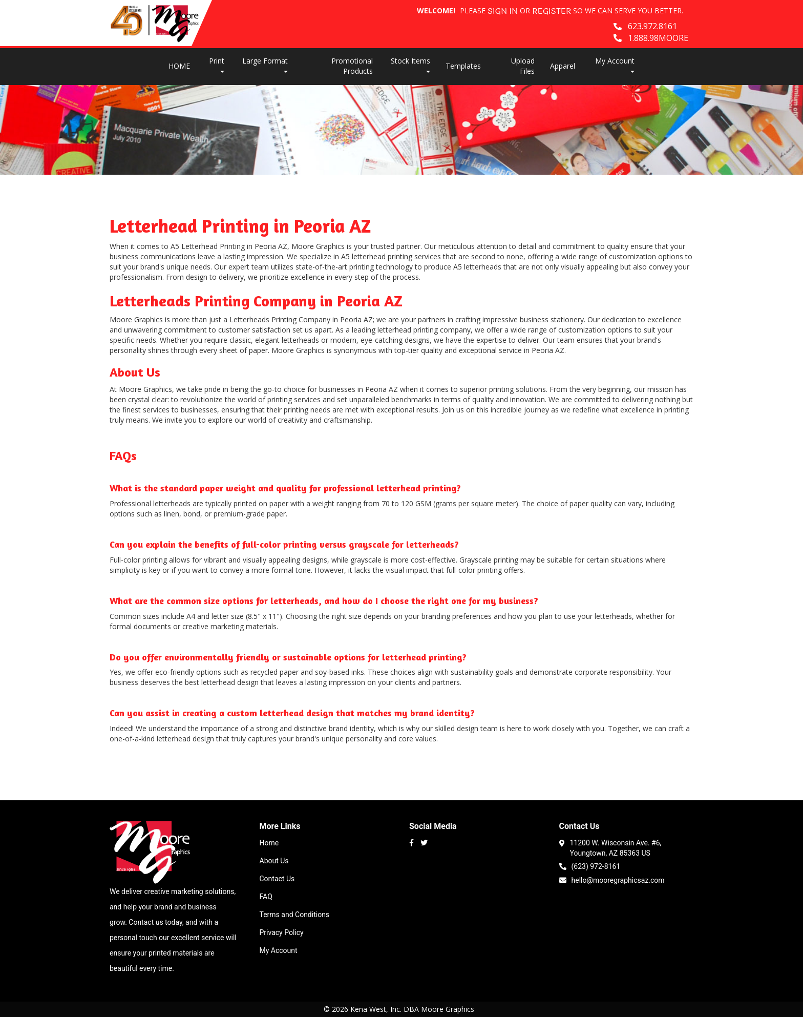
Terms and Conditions (295, 914)
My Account (279, 950)
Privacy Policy (282, 932)
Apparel (562, 66)
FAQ (266, 897)
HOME (179, 66)
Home (269, 843)
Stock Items (410, 64)
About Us (274, 861)
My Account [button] (615, 64)
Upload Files (523, 66)
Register (551, 11)
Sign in (503, 11)
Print (216, 64)
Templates (463, 66)
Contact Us (277, 879)
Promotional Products (352, 66)
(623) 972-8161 (590, 865)
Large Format (265, 64)
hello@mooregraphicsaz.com (612, 879)
